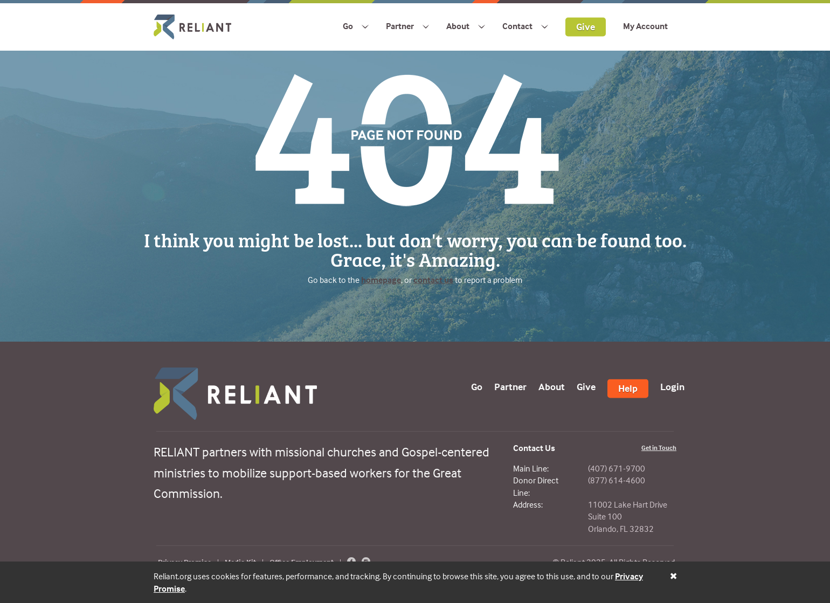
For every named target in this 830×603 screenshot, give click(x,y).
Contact (517, 25)
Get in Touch (658, 447)
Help (628, 388)
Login (672, 386)
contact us (433, 279)
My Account (645, 25)
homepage (381, 279)
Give (585, 26)
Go (348, 25)
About (457, 25)
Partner (400, 25)
